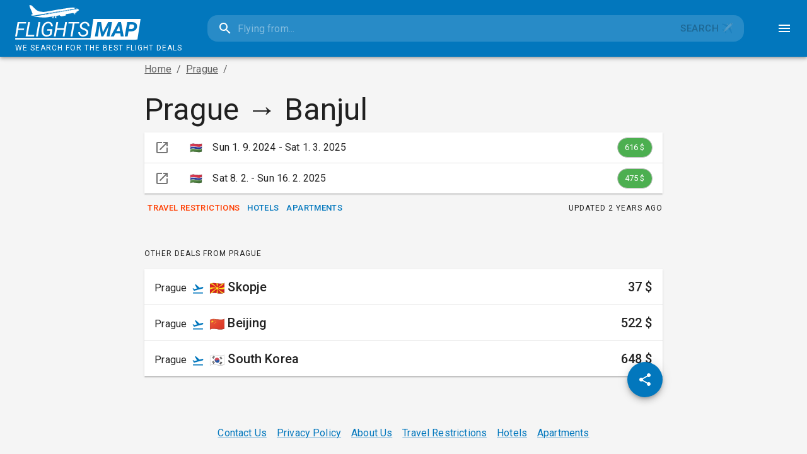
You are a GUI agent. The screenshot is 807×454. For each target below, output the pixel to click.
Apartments (314, 208)
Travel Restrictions (193, 208)
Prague (202, 69)
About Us (371, 433)
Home (157, 69)
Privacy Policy (309, 433)
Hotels (263, 208)
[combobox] (438, 28)
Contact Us (242, 433)
